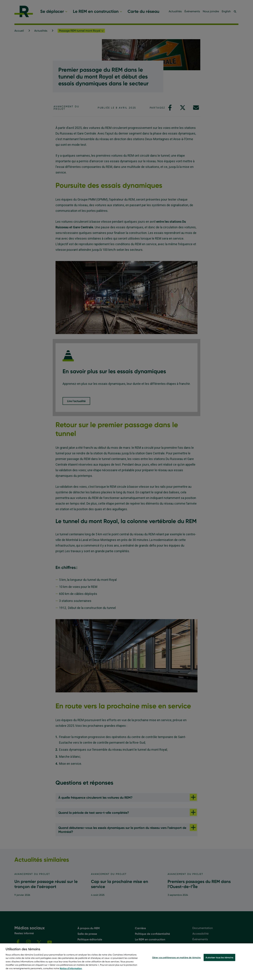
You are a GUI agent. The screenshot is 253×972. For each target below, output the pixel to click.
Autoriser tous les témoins (219, 960)
